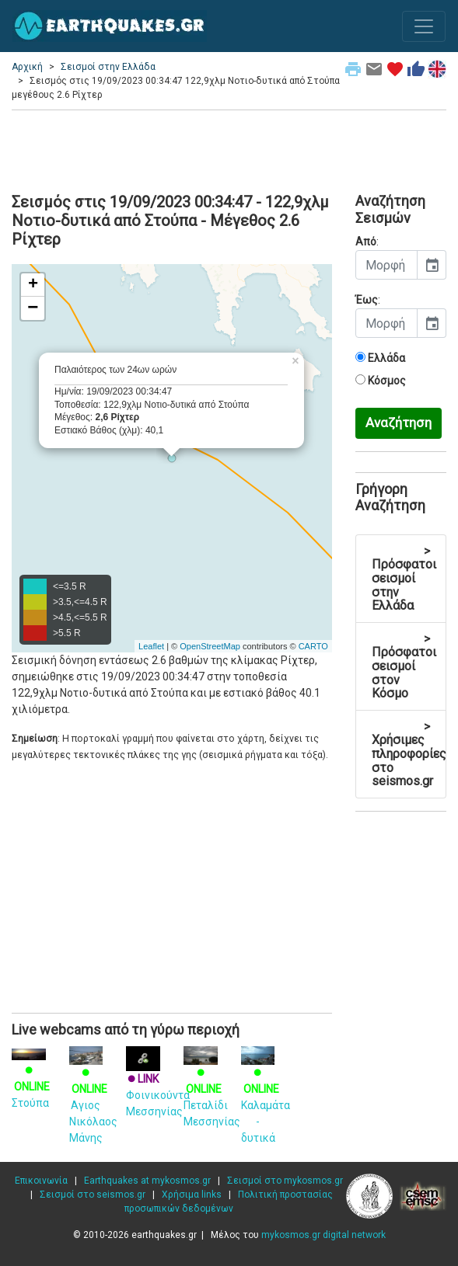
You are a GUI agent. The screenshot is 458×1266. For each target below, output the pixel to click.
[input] (386, 265)
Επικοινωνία (41, 1180)
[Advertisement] (229, 149)
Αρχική (27, 66)
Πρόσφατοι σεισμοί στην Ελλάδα (404, 578)
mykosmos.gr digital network (323, 1234)
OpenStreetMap (210, 646)
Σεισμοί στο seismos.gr (92, 1194)
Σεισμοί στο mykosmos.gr (285, 1180)
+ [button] (33, 285)
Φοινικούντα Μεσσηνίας (158, 1085)
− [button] (32, 308)
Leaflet (151, 646)
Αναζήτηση (398, 422)
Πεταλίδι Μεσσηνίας (212, 1089)
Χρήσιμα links (192, 1194)
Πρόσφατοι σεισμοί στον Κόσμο (404, 666)
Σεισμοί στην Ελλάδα (108, 66)
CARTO (313, 646)
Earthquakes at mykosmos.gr (147, 1180)
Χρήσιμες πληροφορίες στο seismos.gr (409, 753)
